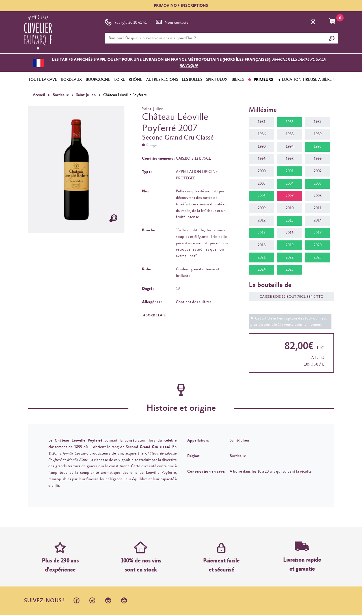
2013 (290, 220)
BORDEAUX (71, 79)
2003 (262, 183)
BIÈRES (238, 79)
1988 (290, 134)
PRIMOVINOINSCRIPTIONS (181, 5)
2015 (262, 233)
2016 (290, 233)
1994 (290, 146)
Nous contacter (172, 21)
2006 (262, 196)
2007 (290, 196)
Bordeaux (61, 95)
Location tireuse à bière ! (305, 79)
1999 (318, 159)
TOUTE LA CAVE (42, 79)
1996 (262, 159)
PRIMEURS (260, 79)
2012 (262, 220)
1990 (262, 146)
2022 (290, 257)
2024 (262, 269)
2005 (318, 183)
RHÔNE (135, 79)
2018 (262, 245)
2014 (318, 220)
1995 (318, 146)
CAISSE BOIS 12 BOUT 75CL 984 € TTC (288, 297)
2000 (262, 171)
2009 (262, 208)
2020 (318, 245)
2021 (262, 257)
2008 (318, 196)
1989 (318, 134)
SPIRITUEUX (217, 79)
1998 (290, 159)
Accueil (39, 95)
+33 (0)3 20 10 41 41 (126, 21)
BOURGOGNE (98, 79)
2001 (290, 171)
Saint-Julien (85, 95)
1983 (290, 122)
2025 (290, 269)
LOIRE (119, 79)
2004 (290, 183)
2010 (290, 208)
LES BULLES (192, 79)
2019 (290, 245)
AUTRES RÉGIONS (162, 79)
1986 (262, 134)
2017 (318, 233)
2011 (318, 208)
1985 (318, 121)
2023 (318, 257)
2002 (318, 171)
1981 (262, 121)
